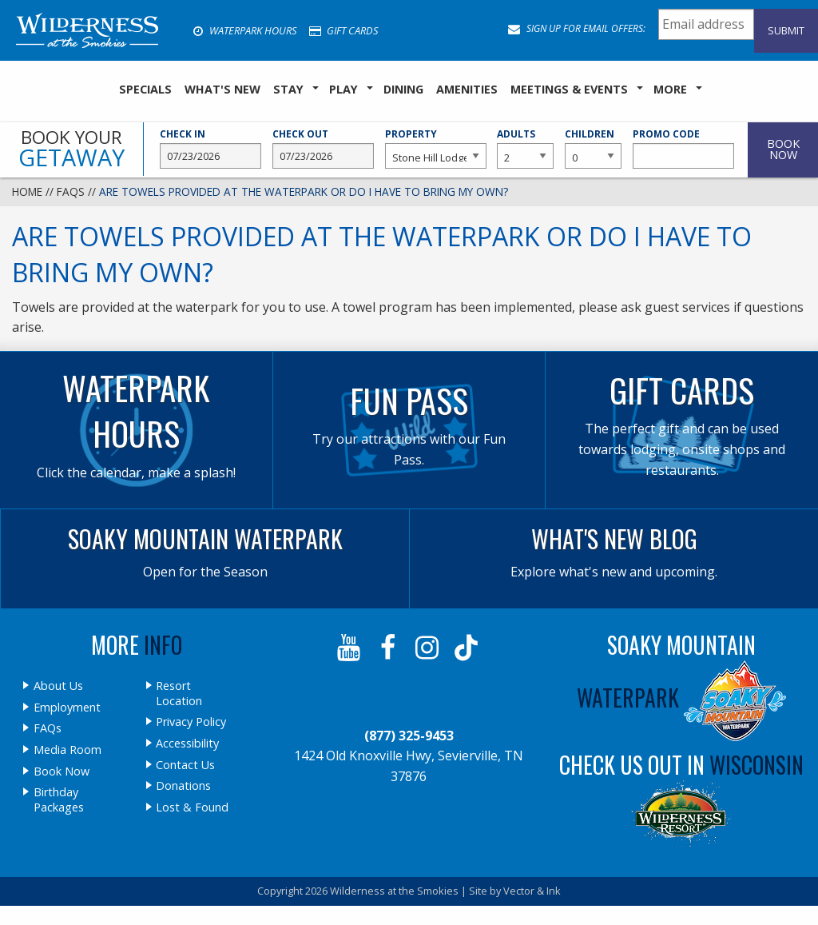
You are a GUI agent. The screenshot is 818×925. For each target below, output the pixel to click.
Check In (210, 148)
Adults (525, 148)
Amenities (467, 89)
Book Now (61, 771)
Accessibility (187, 743)
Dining (403, 89)
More (670, 89)
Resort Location (179, 693)
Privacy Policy (191, 722)
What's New (222, 89)
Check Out (323, 148)
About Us (58, 686)
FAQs (71, 191)
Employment (67, 707)
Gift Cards (343, 30)
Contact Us (185, 765)
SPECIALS (145, 89)
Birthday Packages (59, 800)
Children (593, 148)
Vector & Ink (532, 890)
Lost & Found (192, 807)
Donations (183, 786)
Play (343, 89)
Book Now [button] (783, 149)
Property (435, 148)
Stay (288, 89)
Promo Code (683, 148)
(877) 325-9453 (409, 735)
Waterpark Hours (244, 30)
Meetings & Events (569, 89)
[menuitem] (145, 89)
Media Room (67, 750)
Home (27, 191)
